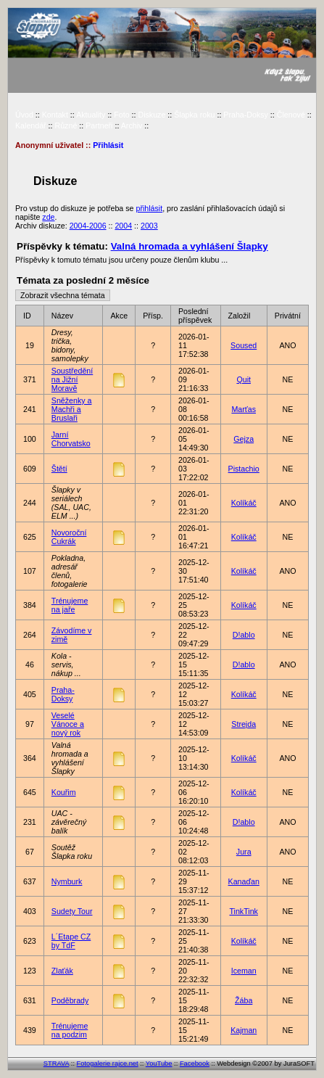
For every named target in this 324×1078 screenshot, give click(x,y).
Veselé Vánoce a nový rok (67, 724)
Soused (243, 345)
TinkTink (243, 911)
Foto (121, 114)
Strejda (243, 724)
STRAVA (56, 1063)
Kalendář (30, 125)
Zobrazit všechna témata (62, 295)
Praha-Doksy (245, 114)
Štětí (59, 468)
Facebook (194, 1063)
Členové (291, 114)
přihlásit (149, 208)
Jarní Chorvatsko (71, 439)
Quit (243, 379)
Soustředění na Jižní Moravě (72, 379)
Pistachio (243, 468)
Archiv (132, 125)
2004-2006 (88, 225)
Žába (243, 1000)
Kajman (243, 1030)
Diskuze (151, 114)
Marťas (243, 409)
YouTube (159, 1063)
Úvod (24, 114)
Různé (66, 125)
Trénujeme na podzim (69, 1030)
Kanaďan (243, 881)
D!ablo (244, 634)
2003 (149, 225)
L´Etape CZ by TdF (71, 941)
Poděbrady (70, 1000)
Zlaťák (62, 970)
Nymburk (67, 881)
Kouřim (63, 792)
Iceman (244, 970)
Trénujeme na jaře (69, 605)
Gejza (243, 439)
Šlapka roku (194, 114)
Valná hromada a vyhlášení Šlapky (189, 246)
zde (48, 217)
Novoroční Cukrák (69, 537)
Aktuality (90, 114)
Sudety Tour (72, 911)
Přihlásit (108, 145)
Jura (244, 851)
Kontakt (55, 114)
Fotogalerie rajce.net (107, 1063)
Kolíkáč (244, 502)
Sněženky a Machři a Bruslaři (71, 409)
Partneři (99, 125)
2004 (123, 225)
